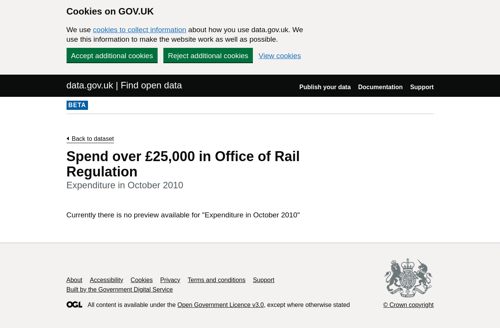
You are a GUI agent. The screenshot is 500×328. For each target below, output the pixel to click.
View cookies (280, 55)
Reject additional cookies (208, 56)
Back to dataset (93, 138)
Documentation (380, 87)
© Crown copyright (408, 305)
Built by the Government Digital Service (120, 289)
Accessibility (106, 280)
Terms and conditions (217, 280)
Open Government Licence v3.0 (221, 305)
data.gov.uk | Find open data (124, 85)
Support (421, 87)
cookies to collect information (139, 30)
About (75, 280)
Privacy (170, 280)
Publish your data (325, 87)
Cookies (141, 280)
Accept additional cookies (112, 56)
